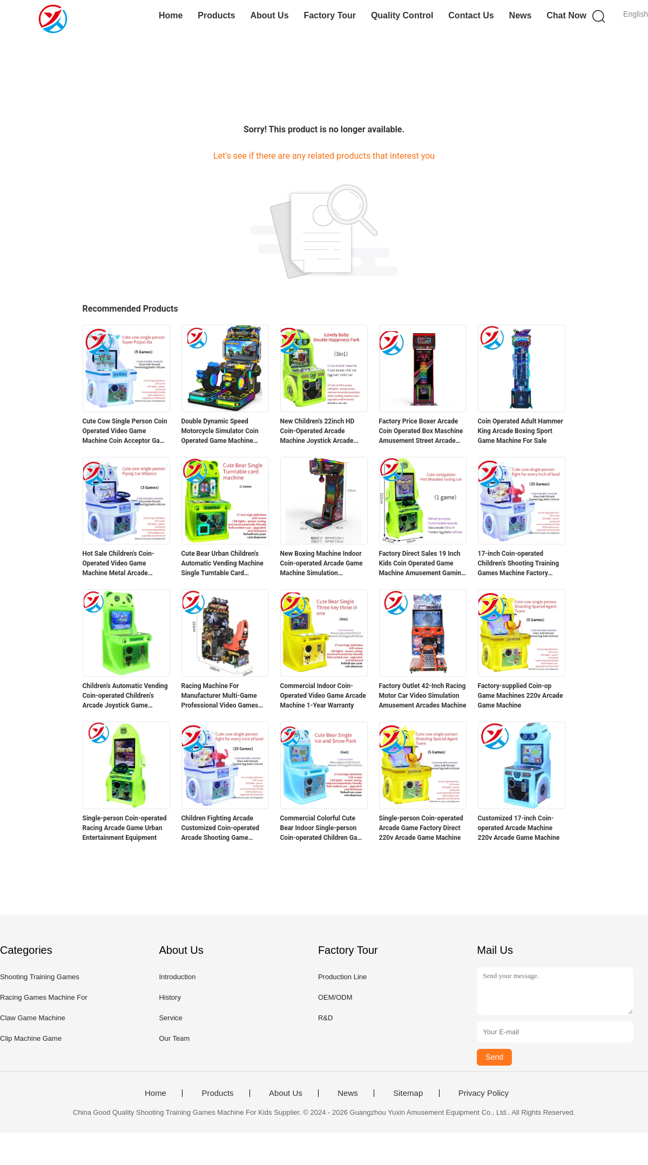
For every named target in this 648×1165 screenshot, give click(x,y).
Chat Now (566, 15)
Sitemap (408, 1093)
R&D (325, 1018)
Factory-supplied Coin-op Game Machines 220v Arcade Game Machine (520, 695)
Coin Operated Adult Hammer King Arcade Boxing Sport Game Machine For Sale (520, 431)
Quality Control (402, 15)
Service (170, 1018)
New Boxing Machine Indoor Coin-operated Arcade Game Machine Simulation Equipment (321, 564)
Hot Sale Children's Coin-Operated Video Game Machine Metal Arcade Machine (118, 564)
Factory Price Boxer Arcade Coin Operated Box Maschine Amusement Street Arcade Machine (421, 431)
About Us (269, 15)
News (520, 15)
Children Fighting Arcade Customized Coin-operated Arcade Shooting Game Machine (220, 828)
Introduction (177, 977)
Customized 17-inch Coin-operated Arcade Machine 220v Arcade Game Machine (519, 827)
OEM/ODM (335, 997)
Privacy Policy (483, 1093)
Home (171, 15)
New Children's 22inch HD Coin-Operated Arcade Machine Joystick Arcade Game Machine (317, 431)
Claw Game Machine (32, 1018)
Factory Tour (329, 15)
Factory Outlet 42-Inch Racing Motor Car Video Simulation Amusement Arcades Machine (423, 695)
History (169, 997)
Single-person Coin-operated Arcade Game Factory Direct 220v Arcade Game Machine (421, 827)
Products (216, 15)
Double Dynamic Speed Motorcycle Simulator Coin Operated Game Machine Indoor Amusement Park (220, 431)
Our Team (174, 1038)
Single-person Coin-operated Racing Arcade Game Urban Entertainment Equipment (125, 827)
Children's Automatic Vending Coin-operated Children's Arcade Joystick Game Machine (125, 696)
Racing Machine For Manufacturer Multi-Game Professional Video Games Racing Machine (220, 696)
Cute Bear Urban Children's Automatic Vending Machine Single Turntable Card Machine (222, 564)
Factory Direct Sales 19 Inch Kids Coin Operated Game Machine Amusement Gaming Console (422, 564)
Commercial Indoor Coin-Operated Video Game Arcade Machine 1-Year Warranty (323, 695)
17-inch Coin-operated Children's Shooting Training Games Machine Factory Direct (518, 564)
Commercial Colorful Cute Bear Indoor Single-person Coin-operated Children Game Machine (323, 828)
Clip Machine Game (31, 1038)
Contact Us (471, 15)
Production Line (342, 977)
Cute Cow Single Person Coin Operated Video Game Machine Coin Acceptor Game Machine (126, 431)
